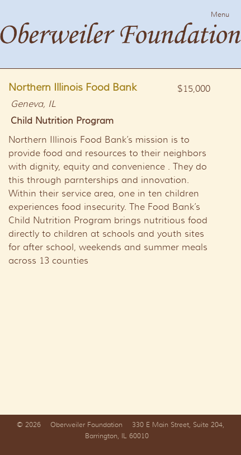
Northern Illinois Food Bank (72, 87)
